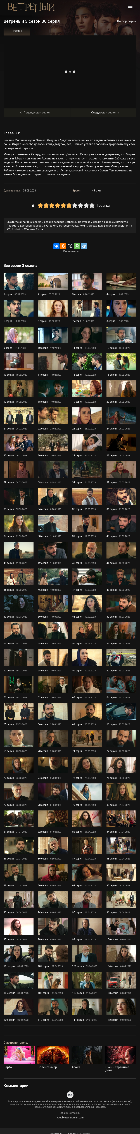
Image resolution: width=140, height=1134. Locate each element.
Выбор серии (124, 21)
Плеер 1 (17, 31)
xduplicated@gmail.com (70, 1117)
